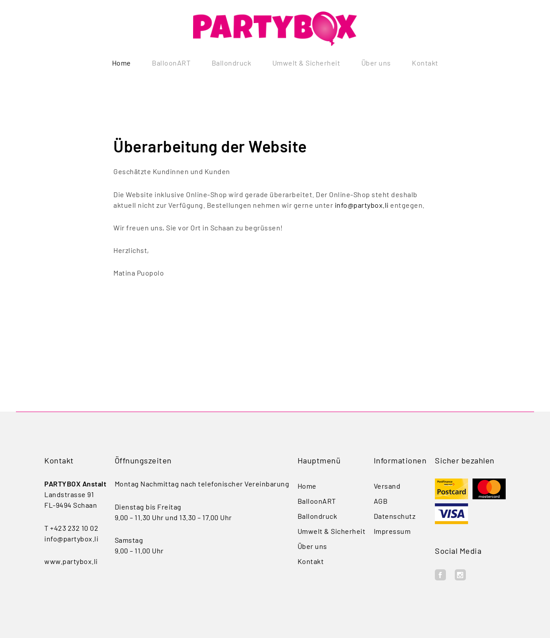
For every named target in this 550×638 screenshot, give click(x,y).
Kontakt (425, 62)
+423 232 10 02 (74, 528)
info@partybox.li (362, 205)
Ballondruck (232, 62)
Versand (387, 486)
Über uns (376, 62)
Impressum (392, 531)
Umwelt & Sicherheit (306, 62)
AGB (381, 501)
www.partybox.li (71, 561)
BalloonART (171, 62)
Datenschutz (395, 516)
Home (121, 62)
